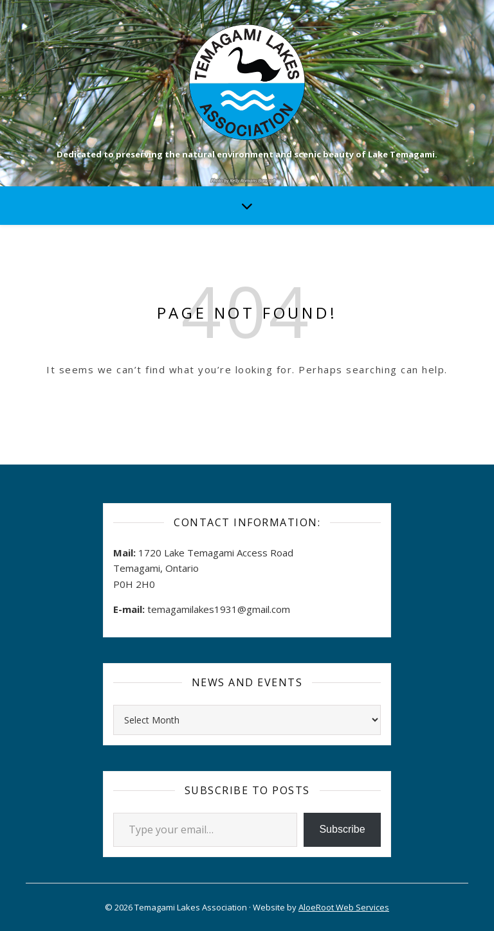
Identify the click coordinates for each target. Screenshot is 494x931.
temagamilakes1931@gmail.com (218, 609)
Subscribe (342, 829)
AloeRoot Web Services (343, 907)
